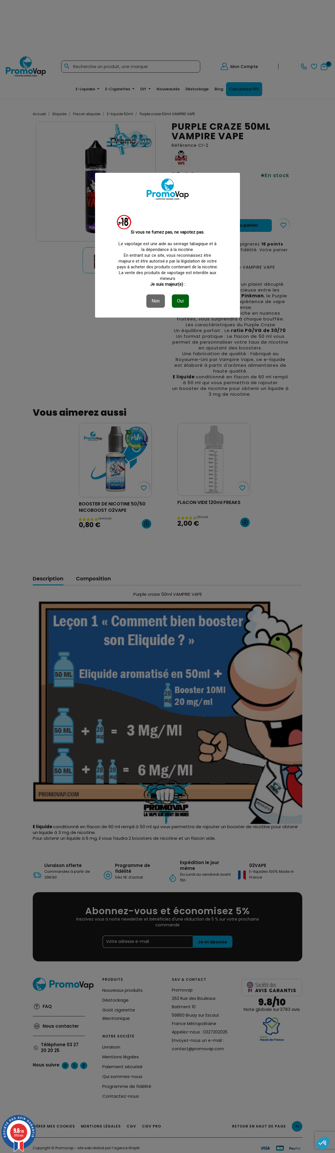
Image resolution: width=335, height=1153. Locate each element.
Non (156, 301)
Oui (180, 301)
